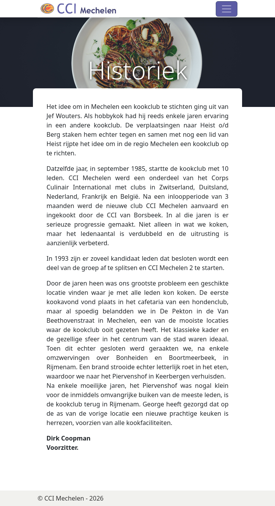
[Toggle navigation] (226, 9)
